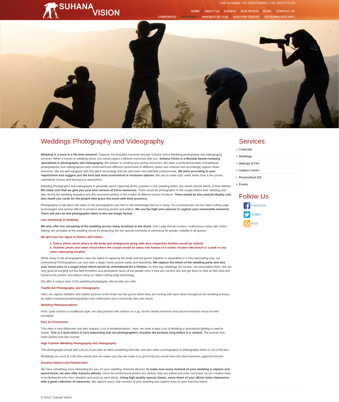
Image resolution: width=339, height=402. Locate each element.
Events (230, 11)
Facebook (255, 205)
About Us (211, 11)
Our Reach (249, 11)
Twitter (252, 214)
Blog (267, 11)
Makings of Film (215, 17)
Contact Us (285, 11)
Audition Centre (246, 17)
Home (195, 11)
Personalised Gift (280, 17)
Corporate (167, 17)
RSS (251, 223)
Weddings (189, 17)
